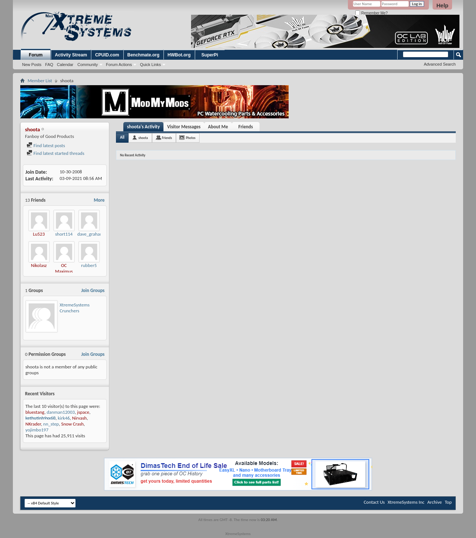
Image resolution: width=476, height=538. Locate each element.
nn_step (51, 424)
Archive (434, 502)
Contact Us (374, 502)
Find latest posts (46, 145)
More (99, 200)
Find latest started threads (55, 153)
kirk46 (64, 418)
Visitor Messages (184, 126)
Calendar (65, 64)
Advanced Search (440, 64)
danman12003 (61, 412)
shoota (143, 138)
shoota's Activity (143, 126)
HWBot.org (179, 55)
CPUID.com (107, 55)
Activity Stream (71, 55)
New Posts (32, 64)
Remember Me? (371, 13)
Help (442, 5)
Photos (190, 138)
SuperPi (209, 55)
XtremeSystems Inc (406, 502)
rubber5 (89, 265)
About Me (218, 126)
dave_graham (90, 234)
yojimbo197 (37, 430)
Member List (40, 80)
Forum (35, 55)
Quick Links (150, 64)
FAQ (49, 64)
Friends (245, 126)
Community (87, 64)
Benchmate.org (143, 55)
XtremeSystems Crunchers (74, 307)
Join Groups (93, 290)
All (122, 137)
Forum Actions (119, 64)
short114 (64, 234)
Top (448, 502)
